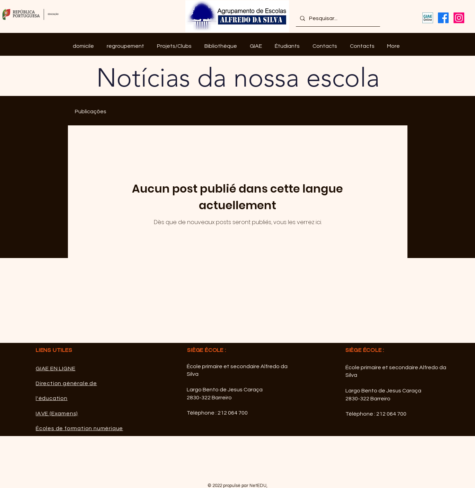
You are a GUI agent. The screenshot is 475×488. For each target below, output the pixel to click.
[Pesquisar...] (337, 18)
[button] (125, 46)
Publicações (90, 111)
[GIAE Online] (427, 17)
